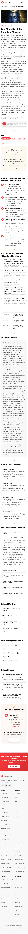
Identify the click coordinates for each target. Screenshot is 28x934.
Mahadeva (15, 325)
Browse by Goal (5, 898)
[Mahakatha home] (7, 2)
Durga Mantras (5, 816)
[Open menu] (25, 2)
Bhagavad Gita (18, 887)
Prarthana (17, 816)
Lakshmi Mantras (5, 809)
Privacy (7, 928)
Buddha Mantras (5, 832)
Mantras (7, 6)
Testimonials (18, 902)
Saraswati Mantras (5, 828)
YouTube (17, 898)
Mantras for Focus (5, 863)
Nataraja (15, 328)
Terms (11, 928)
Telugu (19, 138)
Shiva (11, 6)
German (9, 141)
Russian (4, 143)
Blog (16, 883)
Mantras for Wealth (6, 867)
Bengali (13, 138)
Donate (17, 910)
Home (2, 6)
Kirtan (16, 809)
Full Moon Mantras (19, 871)
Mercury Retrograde (20, 867)
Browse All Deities (5, 839)
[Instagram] (9, 785)
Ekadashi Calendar (19, 852)
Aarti (16, 797)
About (16, 879)
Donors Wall (4, 906)
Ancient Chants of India (7, 879)
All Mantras (4, 793)
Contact (17, 914)
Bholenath (20, 326)
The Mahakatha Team (10, 117)
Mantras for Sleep (5, 852)
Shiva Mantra (5, 25)
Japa (16, 812)
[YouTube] (2, 785)
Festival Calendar (19, 855)
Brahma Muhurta (19, 863)
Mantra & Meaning (5, 891)
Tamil (24, 138)
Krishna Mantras (5, 801)
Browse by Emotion (6, 895)
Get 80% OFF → (14, 766)
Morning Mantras (5, 855)
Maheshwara (22, 325)
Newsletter (18, 918)
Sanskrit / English (6, 138)
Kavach (17, 805)
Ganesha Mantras (5, 805)
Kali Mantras (4, 820)
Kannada (16, 141)
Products (17, 891)
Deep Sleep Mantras (6, 883)
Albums (3, 902)
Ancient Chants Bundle (20, 895)
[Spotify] (6, 785)
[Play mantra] (4, 123)
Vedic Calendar (19, 848)
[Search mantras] (22, 2)
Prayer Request (19, 906)
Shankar (15, 326)
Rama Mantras (4, 812)
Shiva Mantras (4, 797)
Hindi (21, 141)
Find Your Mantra (5, 871)
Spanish (4, 141)
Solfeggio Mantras (5, 887)
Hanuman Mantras (5, 824)
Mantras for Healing (6, 859)
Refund (16, 928)
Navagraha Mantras (6, 836)
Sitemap (20, 928)
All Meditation (4, 848)
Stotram (17, 801)
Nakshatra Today (19, 859)
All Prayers (17, 793)
